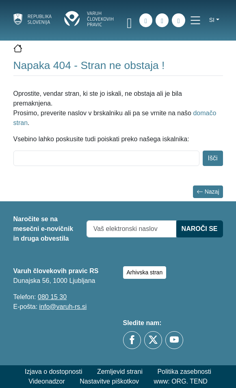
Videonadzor (46, 381)
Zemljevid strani (120, 371)
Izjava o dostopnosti (53, 371)
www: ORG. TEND (181, 381)
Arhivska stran (145, 272)
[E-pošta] (178, 20)
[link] (129, 21)
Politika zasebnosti (184, 371)
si (211, 20)
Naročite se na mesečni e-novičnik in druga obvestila (43, 229)
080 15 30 (52, 296)
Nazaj (208, 192)
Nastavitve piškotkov (109, 381)
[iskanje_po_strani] (145, 20)
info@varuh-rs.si (63, 306)
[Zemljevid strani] (162, 20)
